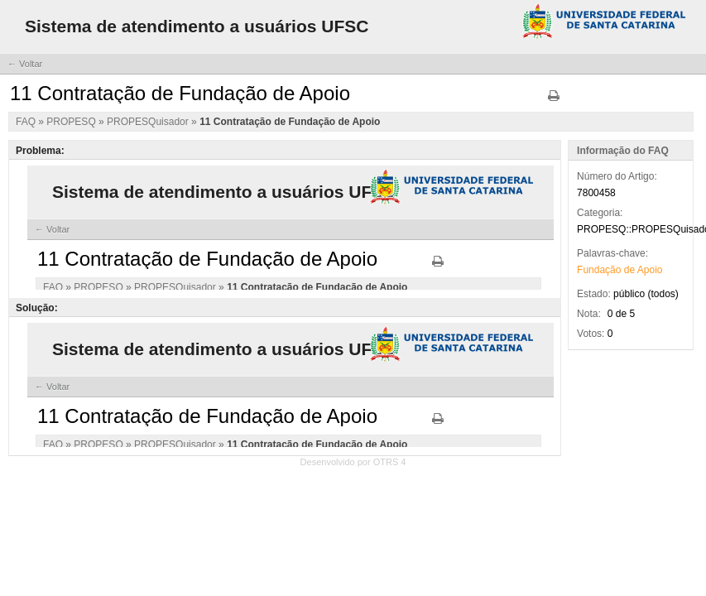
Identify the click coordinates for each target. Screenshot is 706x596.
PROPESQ (72, 121)
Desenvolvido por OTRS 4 (353, 462)
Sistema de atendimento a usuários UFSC (196, 26)
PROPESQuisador (149, 121)
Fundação (599, 270)
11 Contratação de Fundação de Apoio (289, 121)
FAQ (27, 121)
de (629, 270)
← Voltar (24, 64)
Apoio (650, 270)
